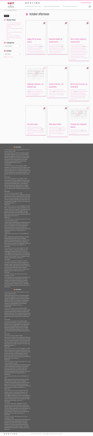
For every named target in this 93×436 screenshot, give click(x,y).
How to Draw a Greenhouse (13, 36)
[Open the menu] (90, 7)
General (50, 91)
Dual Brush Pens (33, 91)
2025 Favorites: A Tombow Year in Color (12, 206)
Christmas (63, 128)
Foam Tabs (75, 49)
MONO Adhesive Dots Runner (36, 48)
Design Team (38, 44)
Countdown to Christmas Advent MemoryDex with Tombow (16, 274)
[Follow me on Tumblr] (35, 3)
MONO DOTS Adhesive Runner (33, 130)
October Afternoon (60, 49)
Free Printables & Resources (70, 6)
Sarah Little (59, 94)
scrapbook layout (40, 51)
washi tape (84, 57)
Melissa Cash (40, 91)
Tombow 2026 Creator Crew (33, 6)
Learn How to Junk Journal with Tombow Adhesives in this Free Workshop (13, 24)
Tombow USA (51, 96)
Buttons (77, 48)
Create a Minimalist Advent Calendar (11, 248)
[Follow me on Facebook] (31, 3)
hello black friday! (55, 124)
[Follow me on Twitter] (29, 3)
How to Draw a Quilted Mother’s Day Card (12, 178)
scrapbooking (30, 53)
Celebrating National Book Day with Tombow (13, 233)
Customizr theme (59, 433)
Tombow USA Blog (18, 147)
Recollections (84, 53)
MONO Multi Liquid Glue (32, 49)
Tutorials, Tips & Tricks (35, 128)
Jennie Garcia (41, 53)
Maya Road (80, 49)
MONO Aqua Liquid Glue (54, 130)
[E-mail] (26, 3)
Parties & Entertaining (53, 128)
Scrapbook (34, 51)
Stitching (36, 53)
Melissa (37, 94)
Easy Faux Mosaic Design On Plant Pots (12, 165)
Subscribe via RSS (9, 57)
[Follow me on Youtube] (37, 3)
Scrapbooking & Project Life (33, 46)
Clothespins (82, 48)
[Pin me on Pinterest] (39, 3)
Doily (71, 49)
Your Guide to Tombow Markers (11, 261)
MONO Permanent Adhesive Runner (34, 93)
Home (5, 10)
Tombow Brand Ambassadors (52, 6)
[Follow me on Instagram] (33, 3)
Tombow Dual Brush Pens (75, 57)
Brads (74, 48)
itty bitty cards (32, 124)
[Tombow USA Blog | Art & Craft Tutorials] (10, 4)
